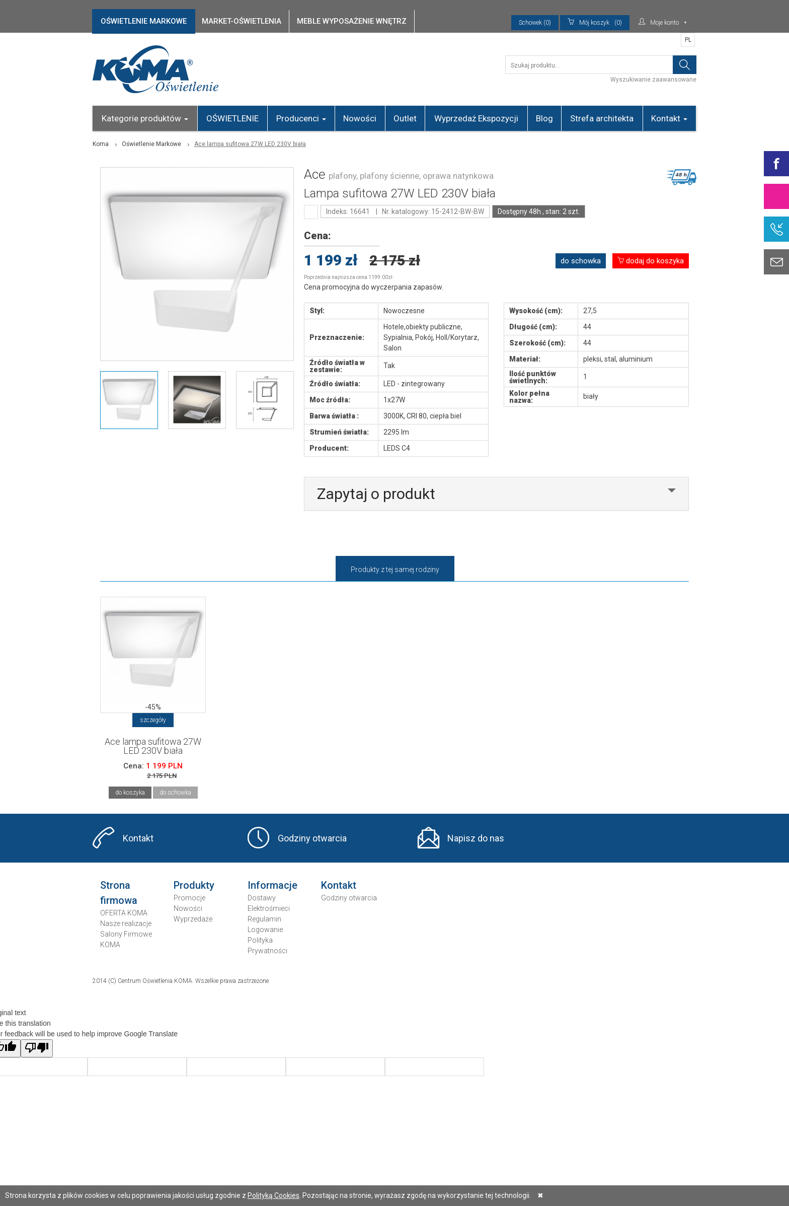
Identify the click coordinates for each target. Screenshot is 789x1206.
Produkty (194, 885)
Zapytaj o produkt (376, 494)
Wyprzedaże (193, 919)
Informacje (272, 885)
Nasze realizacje (125, 923)
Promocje (189, 898)
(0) (595, 22)
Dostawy (262, 898)
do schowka (581, 260)
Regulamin (264, 919)
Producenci (301, 118)
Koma (101, 144)
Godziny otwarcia (312, 838)
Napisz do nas (475, 838)
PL (688, 39)
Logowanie (265, 930)
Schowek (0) (535, 22)
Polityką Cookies (273, 1195)
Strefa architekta (602, 118)
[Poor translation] (37, 1048)
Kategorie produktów (145, 118)
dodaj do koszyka (650, 260)
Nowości (359, 118)
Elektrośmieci (269, 908)
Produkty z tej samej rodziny (395, 569)
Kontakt (669, 118)
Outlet (405, 118)
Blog (544, 118)
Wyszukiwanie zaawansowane (653, 79)
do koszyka (130, 792)
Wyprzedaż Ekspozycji (476, 118)
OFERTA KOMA (123, 913)
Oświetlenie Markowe (151, 144)
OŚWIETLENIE (232, 118)
